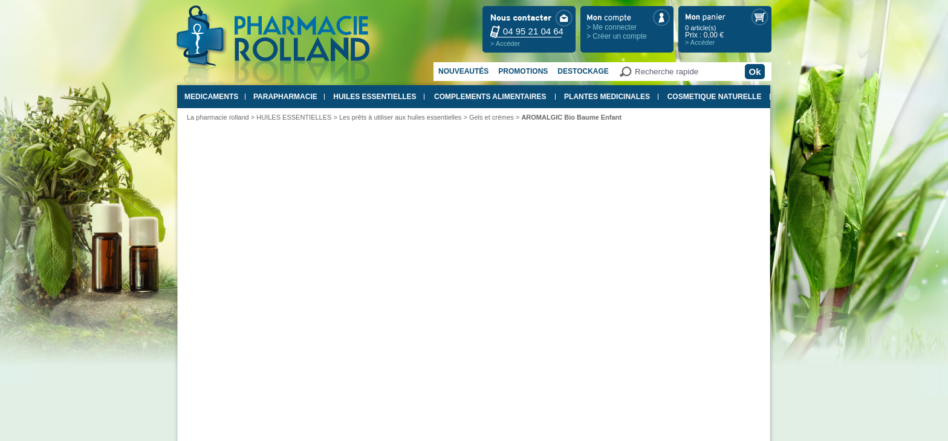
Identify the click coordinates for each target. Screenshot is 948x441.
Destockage (582, 71)
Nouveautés (463, 71)
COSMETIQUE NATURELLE (714, 96)
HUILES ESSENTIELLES (374, 96)
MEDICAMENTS (211, 96)
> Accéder (505, 43)
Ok (754, 71)
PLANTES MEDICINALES (607, 96)
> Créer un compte (616, 36)
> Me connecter (611, 27)
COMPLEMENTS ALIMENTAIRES (490, 96)
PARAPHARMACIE (285, 96)
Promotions (523, 71)
